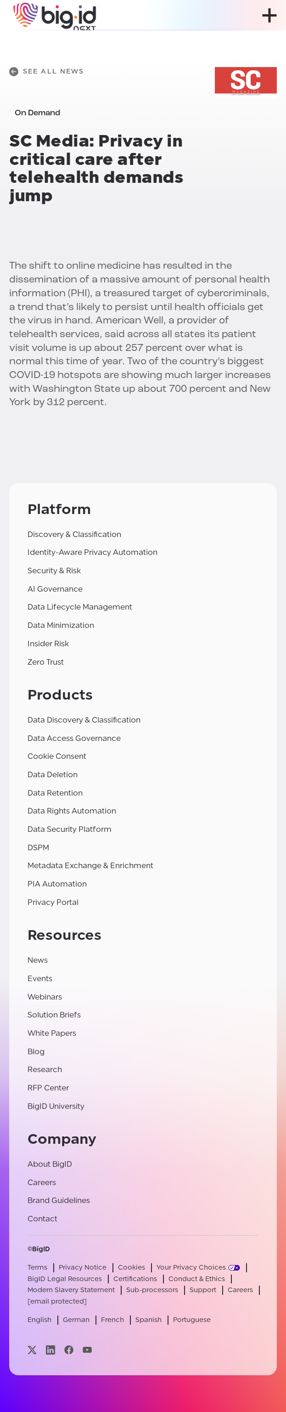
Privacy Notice (83, 1267)
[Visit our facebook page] (68, 1349)
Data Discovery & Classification (84, 720)
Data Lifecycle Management (80, 607)
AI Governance (55, 589)
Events (40, 978)
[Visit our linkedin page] (50, 1349)
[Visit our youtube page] (87, 1349)
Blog (36, 1051)
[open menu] (269, 15)
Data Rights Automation (72, 811)
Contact (42, 1218)
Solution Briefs (54, 1015)
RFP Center (48, 1088)
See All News (46, 71)
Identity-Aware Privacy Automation (92, 552)
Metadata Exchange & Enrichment (90, 865)
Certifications (135, 1279)
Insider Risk (48, 643)
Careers (42, 1182)
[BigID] (55, 15)
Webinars (45, 997)
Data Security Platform (70, 829)
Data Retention (55, 793)
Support (203, 1290)
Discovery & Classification (74, 534)
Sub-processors (152, 1290)
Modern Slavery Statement (71, 1290)
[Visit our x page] (32, 1349)
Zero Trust (46, 662)
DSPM (38, 847)
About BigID (50, 1164)
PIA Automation (57, 884)
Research (45, 1069)
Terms (37, 1267)
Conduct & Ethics (196, 1279)
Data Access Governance (74, 738)
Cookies (131, 1267)
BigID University (56, 1106)
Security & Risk (54, 570)
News (38, 960)
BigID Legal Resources (65, 1279)
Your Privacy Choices (191, 1267)
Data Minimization (61, 625)
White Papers (52, 1033)
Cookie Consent (57, 756)
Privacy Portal (53, 902)
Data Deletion (53, 774)
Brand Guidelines (59, 1200)
